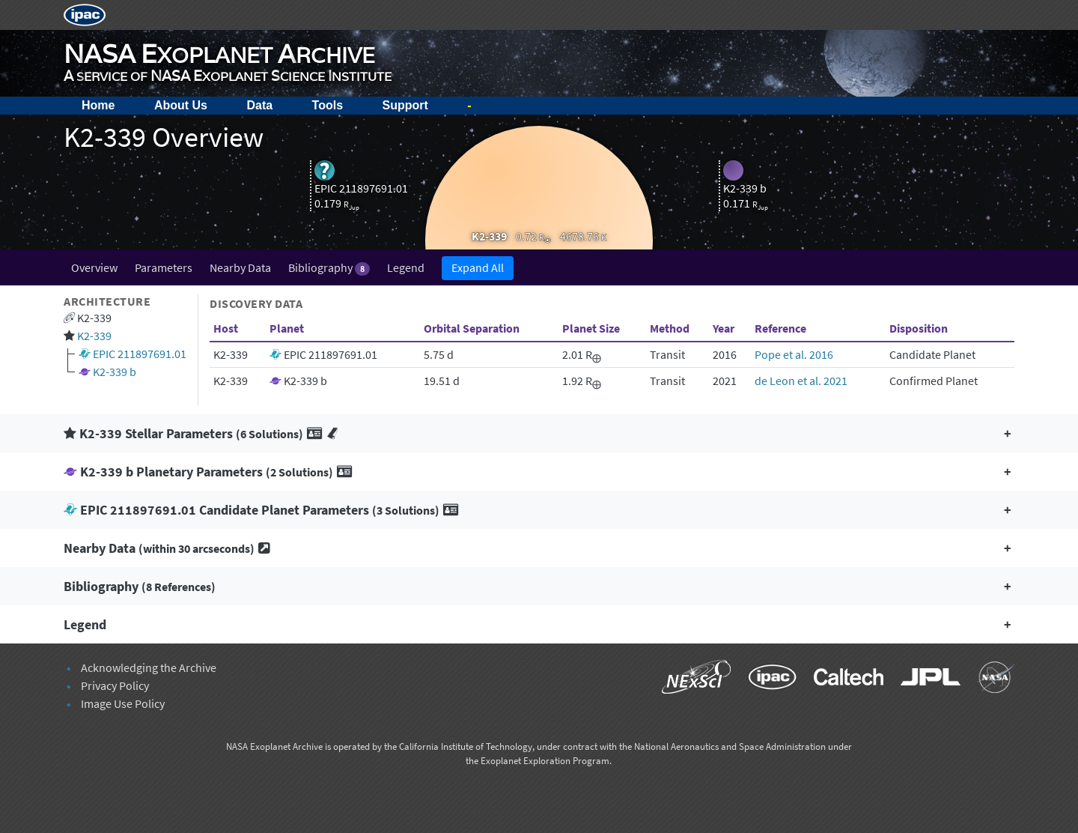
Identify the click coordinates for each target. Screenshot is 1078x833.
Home (98, 105)
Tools (327, 105)
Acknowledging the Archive (148, 667)
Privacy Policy (115, 685)
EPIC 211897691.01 (139, 353)
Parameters (163, 267)
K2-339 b (114, 371)
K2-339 (94, 335)
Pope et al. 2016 (794, 354)
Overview (94, 267)
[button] (539, 433)
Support (405, 105)
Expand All (477, 267)
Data (259, 105)
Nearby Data (240, 267)
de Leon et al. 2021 (801, 380)
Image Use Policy (123, 703)
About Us (180, 105)
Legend (405, 267)
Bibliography (329, 268)
